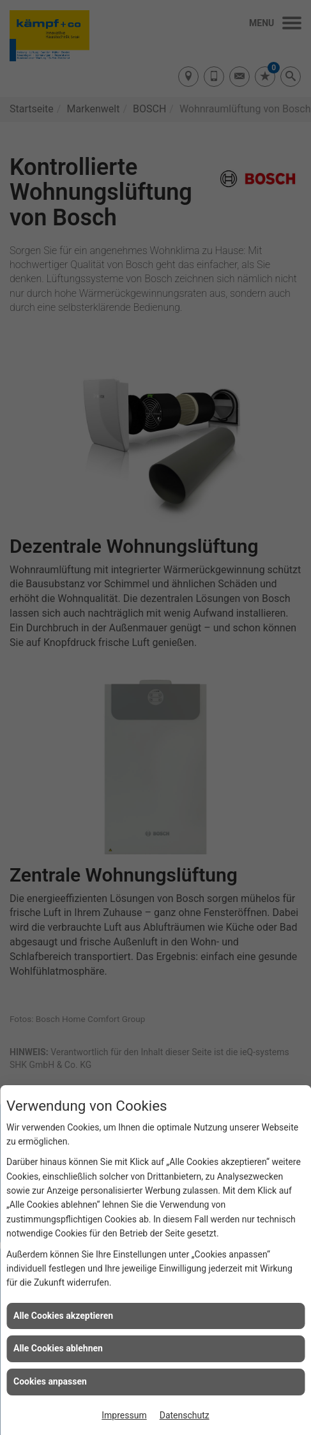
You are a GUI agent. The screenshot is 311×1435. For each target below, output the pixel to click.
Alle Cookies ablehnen (58, 1348)
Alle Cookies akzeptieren (63, 1316)
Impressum (124, 1415)
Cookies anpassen (50, 1381)
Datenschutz (184, 1415)
